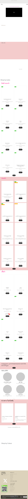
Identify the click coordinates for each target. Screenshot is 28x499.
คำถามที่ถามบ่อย (12, 489)
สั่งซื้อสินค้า (7, 105)
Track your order (12, 488)
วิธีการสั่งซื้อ (11, 486)
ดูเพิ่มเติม (14, 175)
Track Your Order (12, 482)
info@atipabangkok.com (6, 474)
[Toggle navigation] (27, 4)
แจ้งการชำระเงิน (12, 487)
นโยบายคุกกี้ (4, 497)
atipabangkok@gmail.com (4, 475)
